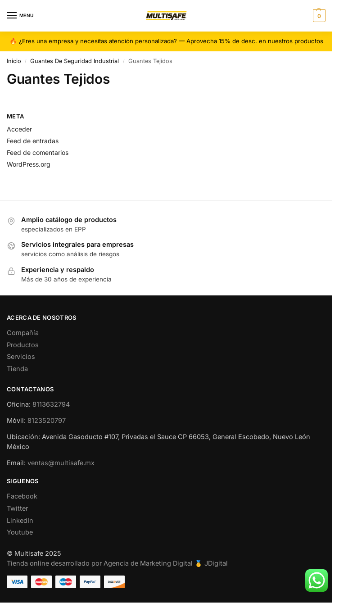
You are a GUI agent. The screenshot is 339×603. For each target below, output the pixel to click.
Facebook (22, 496)
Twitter (17, 508)
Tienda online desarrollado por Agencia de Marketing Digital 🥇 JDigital (117, 563)
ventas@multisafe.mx (61, 463)
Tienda (17, 368)
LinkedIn (20, 520)
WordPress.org (28, 164)
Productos (23, 345)
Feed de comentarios (37, 152)
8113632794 (51, 404)
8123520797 (46, 420)
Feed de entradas (33, 141)
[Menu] (20, 16)
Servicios (21, 356)
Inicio (14, 61)
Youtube (20, 532)
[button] (318, 15)
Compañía (23, 332)
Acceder (19, 129)
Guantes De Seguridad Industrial (74, 61)
